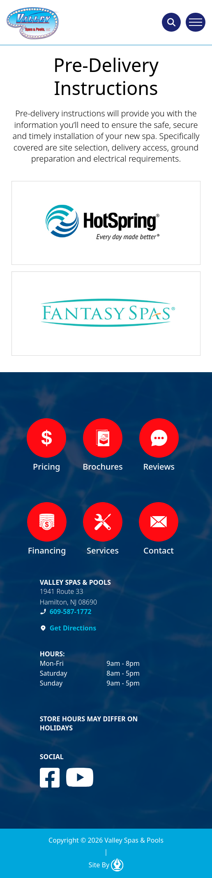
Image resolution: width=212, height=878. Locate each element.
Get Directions (73, 627)
